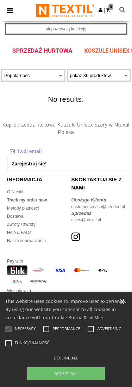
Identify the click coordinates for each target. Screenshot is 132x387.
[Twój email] (66, 151)
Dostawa (15, 216)
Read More (94, 317)
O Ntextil (15, 191)
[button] (100, 10)
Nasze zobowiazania (26, 240)
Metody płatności (23, 208)
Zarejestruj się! (29, 163)
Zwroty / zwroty (21, 224)
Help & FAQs (19, 232)
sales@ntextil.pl (86, 219)
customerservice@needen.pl (98, 206)
